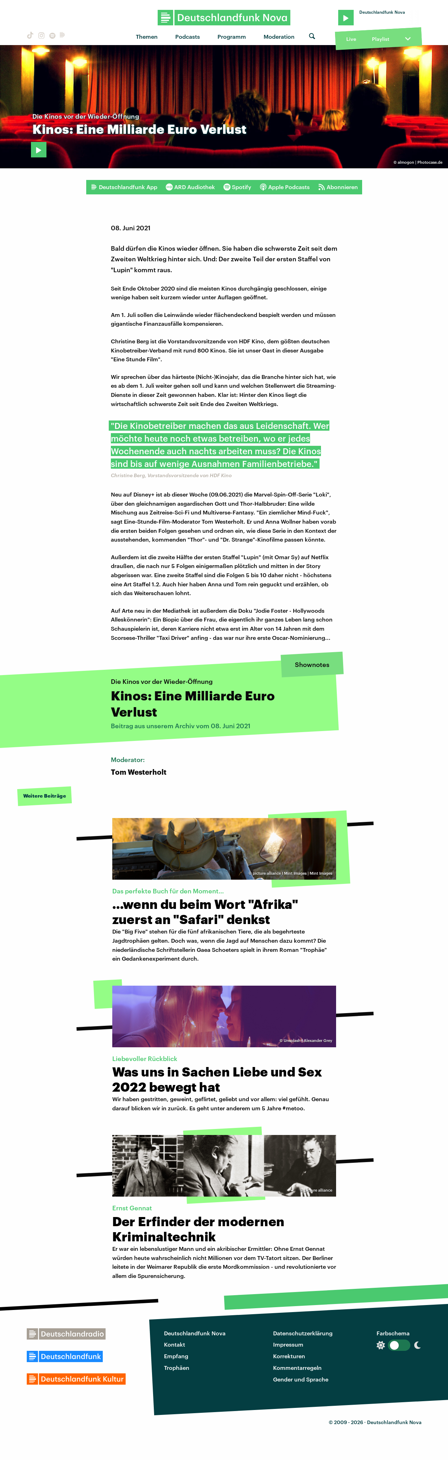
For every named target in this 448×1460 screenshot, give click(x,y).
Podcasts (187, 36)
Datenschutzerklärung (303, 1333)
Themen (147, 36)
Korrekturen (289, 1356)
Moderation (279, 36)
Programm (231, 36)
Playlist (380, 39)
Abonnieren (338, 187)
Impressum (288, 1344)
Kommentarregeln (297, 1367)
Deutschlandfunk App (123, 187)
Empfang (176, 1356)
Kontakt (174, 1344)
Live (351, 39)
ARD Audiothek (190, 187)
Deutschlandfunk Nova (195, 1333)
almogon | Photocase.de (420, 162)
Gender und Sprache (300, 1379)
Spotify (237, 187)
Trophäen (176, 1367)
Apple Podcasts (285, 187)
